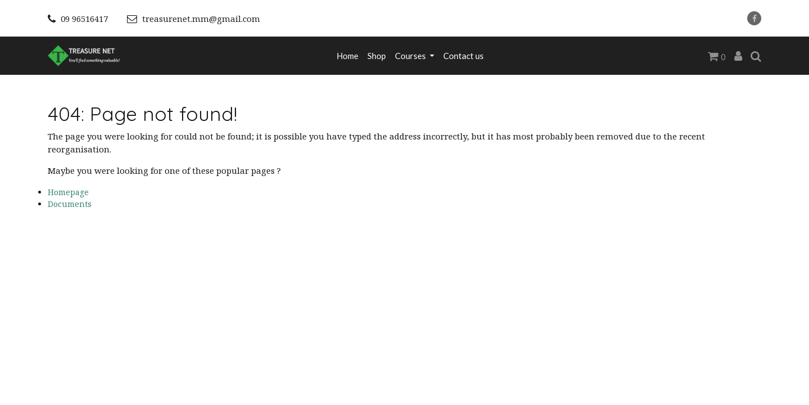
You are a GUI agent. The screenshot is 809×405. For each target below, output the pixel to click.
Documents (70, 204)
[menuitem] (347, 56)
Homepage (68, 192)
